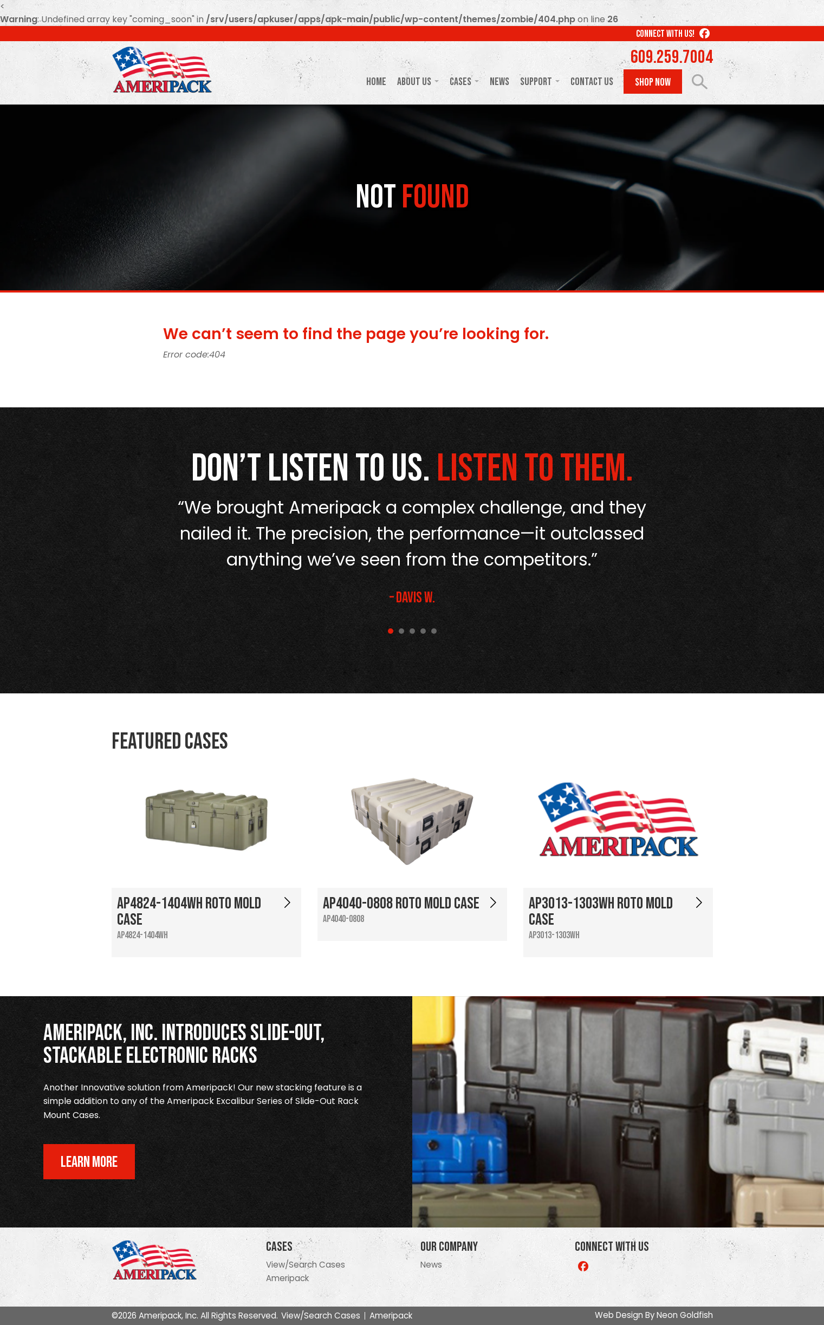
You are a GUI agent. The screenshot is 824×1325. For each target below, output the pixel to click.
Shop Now (653, 82)
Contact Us (591, 81)
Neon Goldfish (685, 1315)
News (499, 81)
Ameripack (287, 1278)
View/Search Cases (305, 1264)
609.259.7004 (672, 57)
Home (376, 81)
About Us (414, 81)
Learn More (89, 1162)
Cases (460, 81)
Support (536, 81)
